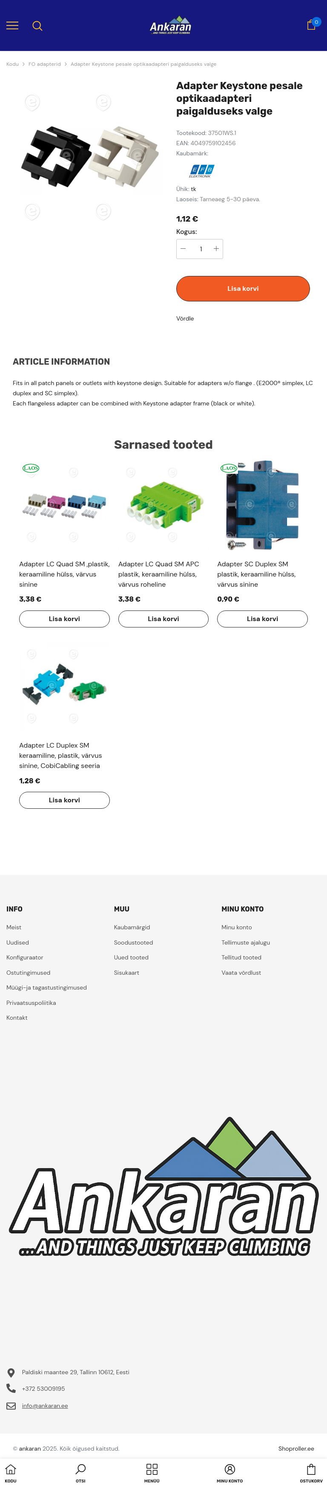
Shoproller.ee (296, 1448)
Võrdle (185, 318)
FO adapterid (45, 64)
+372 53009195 (43, 1388)
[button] (80, 1474)
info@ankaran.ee (45, 1405)
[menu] (12, 25)
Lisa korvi (242, 288)
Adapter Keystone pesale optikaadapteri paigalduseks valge (144, 64)
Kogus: (186, 232)
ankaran (30, 1448)
